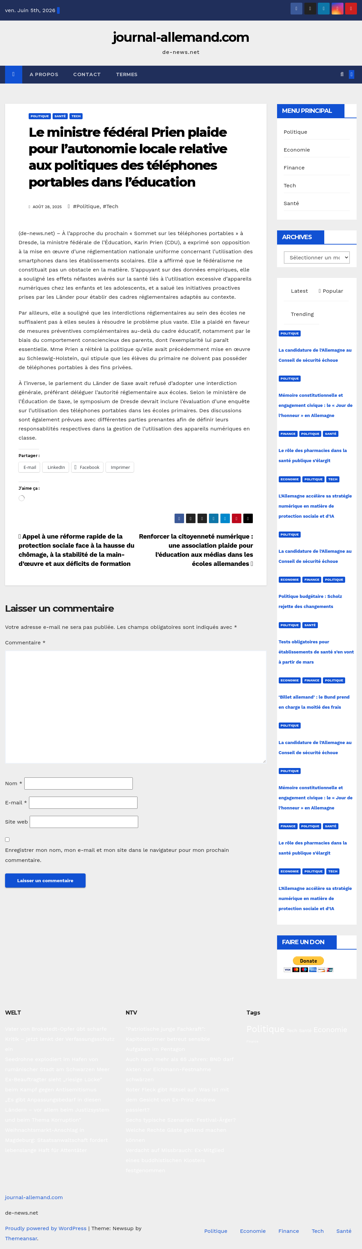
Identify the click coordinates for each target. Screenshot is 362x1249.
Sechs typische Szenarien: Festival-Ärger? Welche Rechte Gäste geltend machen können (181, 1130)
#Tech (110, 206)
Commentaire (25, 642)
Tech (76, 116)
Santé (60, 116)
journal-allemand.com (181, 37)
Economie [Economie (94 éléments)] (330, 1029)
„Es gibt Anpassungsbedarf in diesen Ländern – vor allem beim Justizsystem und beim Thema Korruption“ (57, 1109)
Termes (127, 74)
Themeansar (21, 1238)
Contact (87, 74)
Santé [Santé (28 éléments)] (305, 1030)
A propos (44, 74)
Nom (13, 783)
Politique (40, 116)
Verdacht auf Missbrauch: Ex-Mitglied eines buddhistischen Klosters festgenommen (175, 1160)
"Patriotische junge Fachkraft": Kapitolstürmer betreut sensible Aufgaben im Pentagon (168, 1039)
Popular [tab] (331, 291)
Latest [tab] (298, 291)
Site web (16, 822)
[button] (341, 74)
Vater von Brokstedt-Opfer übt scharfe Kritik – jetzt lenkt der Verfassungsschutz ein (60, 1039)
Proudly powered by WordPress (46, 1228)
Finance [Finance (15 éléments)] (252, 1041)
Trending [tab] (301, 314)
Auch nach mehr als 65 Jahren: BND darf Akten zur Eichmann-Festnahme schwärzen (180, 1069)
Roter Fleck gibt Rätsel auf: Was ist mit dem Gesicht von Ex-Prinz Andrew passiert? (177, 1099)
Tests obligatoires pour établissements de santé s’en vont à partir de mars (316, 652)
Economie (297, 150)
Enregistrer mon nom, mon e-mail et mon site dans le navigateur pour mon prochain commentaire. (117, 855)
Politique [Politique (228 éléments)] (265, 1029)
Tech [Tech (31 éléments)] (292, 1030)
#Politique (86, 206)
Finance (294, 167)
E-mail (16, 802)
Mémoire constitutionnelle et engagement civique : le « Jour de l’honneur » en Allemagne (316, 405)
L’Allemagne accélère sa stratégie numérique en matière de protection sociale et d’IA (315, 506)
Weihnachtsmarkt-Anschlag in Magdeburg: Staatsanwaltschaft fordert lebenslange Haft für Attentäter (56, 1140)
